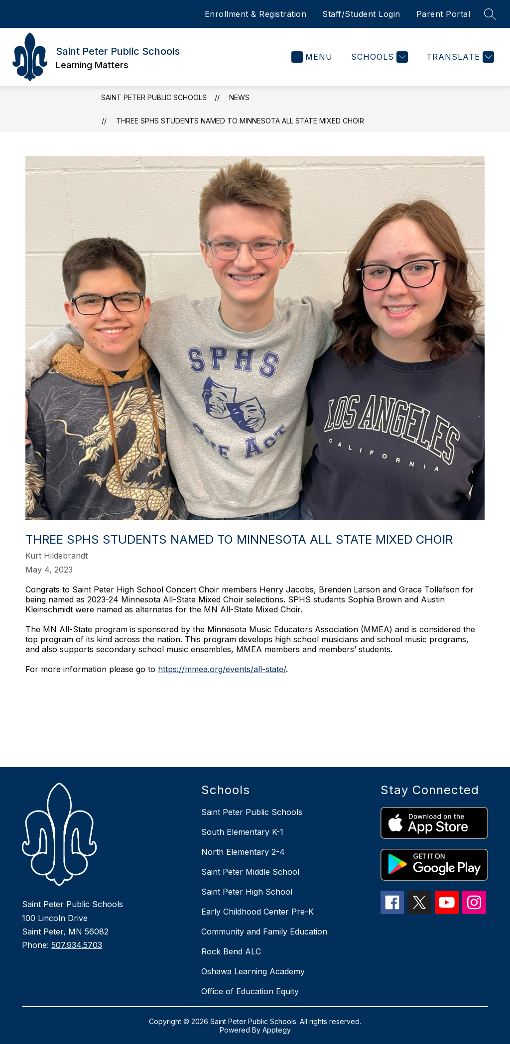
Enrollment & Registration (256, 14)
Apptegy (276, 1030)
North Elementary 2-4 (243, 852)
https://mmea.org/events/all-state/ (222, 669)
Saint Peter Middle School (250, 872)
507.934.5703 (76, 945)
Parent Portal (443, 14)
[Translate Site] (459, 57)
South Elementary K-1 (242, 832)
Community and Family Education (264, 931)
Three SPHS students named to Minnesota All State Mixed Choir (240, 120)
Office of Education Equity (250, 991)
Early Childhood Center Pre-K (257, 912)
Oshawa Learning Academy (253, 971)
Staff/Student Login (361, 14)
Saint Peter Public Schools (154, 97)
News (239, 97)
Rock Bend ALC (231, 951)
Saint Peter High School (246, 892)
